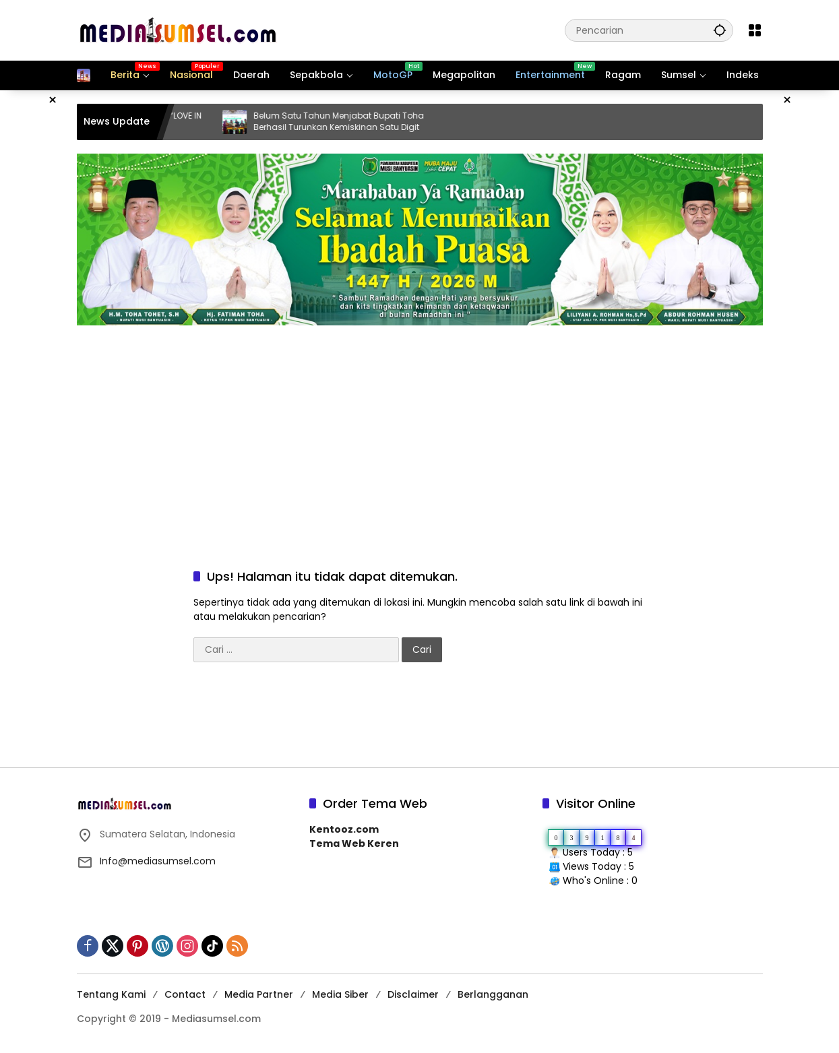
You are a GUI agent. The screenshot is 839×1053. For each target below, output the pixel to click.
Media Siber (340, 994)
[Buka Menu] (755, 30)
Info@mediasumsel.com (158, 861)
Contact (185, 994)
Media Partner (258, 994)
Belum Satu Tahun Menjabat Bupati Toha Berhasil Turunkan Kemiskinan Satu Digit (354, 121)
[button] (719, 30)
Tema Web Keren (354, 843)
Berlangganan (493, 994)
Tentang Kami (111, 994)
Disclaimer (413, 994)
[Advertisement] (420, 433)
